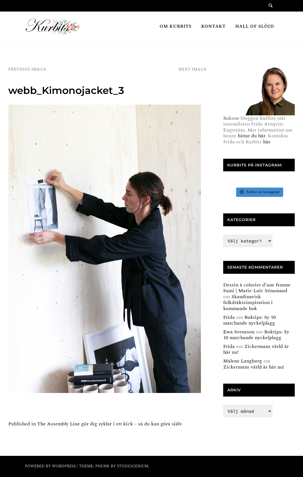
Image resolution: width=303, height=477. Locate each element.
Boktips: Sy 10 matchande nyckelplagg (249, 320)
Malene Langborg (242, 361)
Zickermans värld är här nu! (256, 349)
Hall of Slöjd (254, 26)
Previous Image (27, 69)
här (266, 142)
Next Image (193, 69)
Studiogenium (132, 466)
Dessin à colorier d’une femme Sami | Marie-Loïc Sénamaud (257, 288)
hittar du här (251, 136)
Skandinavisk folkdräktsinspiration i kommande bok (248, 302)
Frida (229, 317)
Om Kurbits (176, 26)
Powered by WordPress (51, 466)
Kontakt (213, 26)
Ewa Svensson (239, 332)
